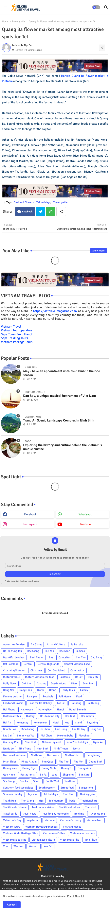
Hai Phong (9, 709)
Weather (18, 846)
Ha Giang (76, 703)
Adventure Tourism (14, 644)
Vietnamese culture (43, 839)
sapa (54, 774)
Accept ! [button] (12, 904)
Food (79, 696)
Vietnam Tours (11, 826)
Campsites (65, 657)
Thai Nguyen (87, 794)
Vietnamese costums (82, 833)
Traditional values (69, 807)
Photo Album (29, 761)
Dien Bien (88, 683)
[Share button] (61, 211)
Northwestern (73, 755)
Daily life (93, 677)
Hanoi (60, 709)
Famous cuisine (12, 696)
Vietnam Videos (72, 826)
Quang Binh (95, 761)
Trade (72, 800)
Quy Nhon (9, 774)
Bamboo (80, 651)
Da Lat (78, 677)
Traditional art (88, 800)
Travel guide (19, 21)
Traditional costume (15, 807)
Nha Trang (25, 748)
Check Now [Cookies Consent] (73, 896)
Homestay (22, 722)
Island (78, 722)
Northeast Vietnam (14, 755)
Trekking (79, 813)
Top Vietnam (56, 800)
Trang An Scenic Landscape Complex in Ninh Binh (58, 420)
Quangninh (84, 768)
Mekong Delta (65, 735)
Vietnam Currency (70, 820)
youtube (85, 524)
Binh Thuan (37, 657)
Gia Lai (61, 703)
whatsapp (85, 514)
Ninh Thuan (61, 748)
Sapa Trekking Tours (14, 338)
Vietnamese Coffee (54, 833)
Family (84, 690)
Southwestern (47, 787)
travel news (29, 813)
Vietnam (50, 820)
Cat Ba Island (10, 664)
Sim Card (84, 774)
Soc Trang (9, 781)
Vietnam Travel (11, 327)
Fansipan (32, 696)
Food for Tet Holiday (40, 703)
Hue (66, 722)
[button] (96, 7)
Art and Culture (56, 644)
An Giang (36, 644)
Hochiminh (87, 716)
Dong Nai (8, 690)
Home (5, 21)
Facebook (27, 211)
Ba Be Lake (76, 644)
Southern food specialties (18, 787)
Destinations (58, 683)
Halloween (27, 709)
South (36, 781)
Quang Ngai (29, 768)
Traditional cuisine (43, 807)
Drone (52, 690)
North (76, 748)
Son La (24, 781)
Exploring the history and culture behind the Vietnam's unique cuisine (62, 447)
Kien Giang (27, 729)
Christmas (36, 670)
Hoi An (7, 722)
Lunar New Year (26, 735)
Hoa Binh (70, 716)
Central (28, 664)
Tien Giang (27, 800)
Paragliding (93, 755)
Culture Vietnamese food (39, 677)
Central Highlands (48, 664)
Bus (51, 657)
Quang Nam (10, 768)
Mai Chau (46, 735)
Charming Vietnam (14, 670)
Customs (65, 677)
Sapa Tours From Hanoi (16, 334)
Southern (70, 781)
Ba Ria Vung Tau (12, 651)
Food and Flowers (23, 202)
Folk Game (65, 696)
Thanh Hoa (9, 800)
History (30, 716)
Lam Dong (61, 729)
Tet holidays (43, 202)
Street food (67, 787)
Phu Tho (63, 761)
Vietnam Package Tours (16, 342)
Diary (74, 683)
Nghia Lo (8, 748)
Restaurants (27, 774)
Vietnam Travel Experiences (41, 826)
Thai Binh (68, 794)
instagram (30, 524)
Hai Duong (93, 703)
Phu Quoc (47, 761)
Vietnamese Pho (69, 839)
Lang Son (96, 729)
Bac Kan (49, 651)
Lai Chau (45, 729)
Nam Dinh (31, 742)
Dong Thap (25, 690)
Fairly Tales (68, 690)
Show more (98, 250)
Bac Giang (33, 651)
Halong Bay (45, 709)
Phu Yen (78, 761)
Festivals (48, 696)
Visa (5, 846)
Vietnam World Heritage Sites (20, 833)
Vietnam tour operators (16, 330)
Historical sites (12, 716)
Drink (40, 690)
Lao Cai (7, 735)
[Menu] (5, 7)
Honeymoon (40, 722)
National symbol (51, 742)
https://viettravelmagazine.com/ (55, 311)
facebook (30, 514)
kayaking (92, 722)
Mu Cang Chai (11, 742)
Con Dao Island (56, 670)
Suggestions (86, 787)
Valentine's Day (12, 820)
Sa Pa (43, 774)
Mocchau (84, 735)
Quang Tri (66, 768)
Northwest (53, 755)
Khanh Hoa (9, 729)
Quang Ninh (49, 768)
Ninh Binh (42, 748)
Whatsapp (50, 211)
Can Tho (80, 657)
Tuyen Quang (97, 813)
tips (41, 800)
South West (52, 781)
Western (33, 846)
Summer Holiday (13, 794)
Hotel (56, 722)
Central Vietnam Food (77, 664)
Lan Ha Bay (78, 729)
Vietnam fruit (94, 820)
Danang (41, 683)
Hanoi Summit (77, 709)
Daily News (9, 683)
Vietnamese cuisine (14, 839)
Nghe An (98, 742)
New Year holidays (77, 742)
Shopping (68, 774)
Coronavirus (77, 670)
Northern (36, 755)
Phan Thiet (9, 761)
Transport (90, 807)
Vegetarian (33, 820)
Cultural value (11, 677)
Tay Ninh (33, 794)
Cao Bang (96, 657)
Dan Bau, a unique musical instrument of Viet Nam (59, 396)
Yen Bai (48, 846)
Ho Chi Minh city (50, 716)
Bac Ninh (64, 651)
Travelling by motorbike (55, 813)
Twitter (40, 211)
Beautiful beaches (14, 657)
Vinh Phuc (90, 839)
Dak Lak (26, 683)
